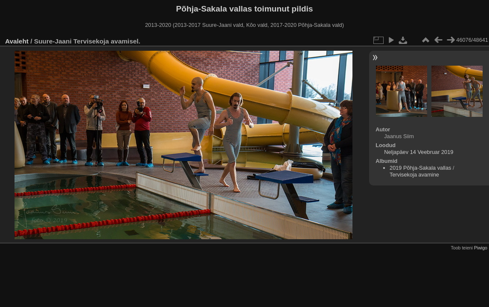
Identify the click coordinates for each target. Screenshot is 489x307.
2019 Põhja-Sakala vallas (420, 168)
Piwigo (480, 247)
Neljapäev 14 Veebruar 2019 (418, 152)
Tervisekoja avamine (414, 174)
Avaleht (17, 41)
